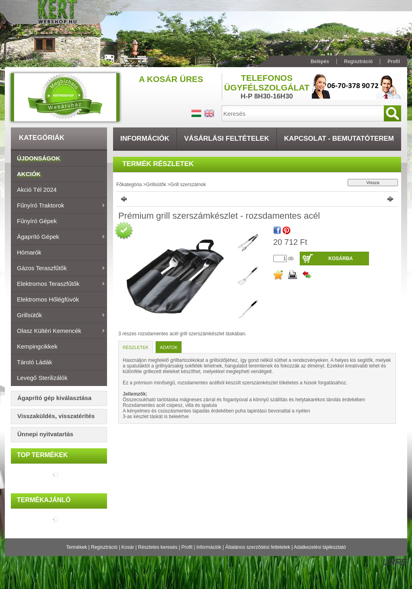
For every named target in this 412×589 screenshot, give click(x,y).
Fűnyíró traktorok (58, 206)
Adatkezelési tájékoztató (320, 547)
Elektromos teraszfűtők (58, 284)
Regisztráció (104, 547)
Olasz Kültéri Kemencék (58, 331)
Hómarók (29, 252)
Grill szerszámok (188, 184)
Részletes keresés (157, 547)
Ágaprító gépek (58, 237)
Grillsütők (58, 316)
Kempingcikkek (37, 346)
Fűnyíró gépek (37, 221)
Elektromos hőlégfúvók (48, 299)
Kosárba (340, 258)
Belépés (320, 61)
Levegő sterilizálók (42, 377)
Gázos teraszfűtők (58, 269)
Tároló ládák (34, 362)
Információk (208, 547)
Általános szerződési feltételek (257, 547)
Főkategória (129, 184)
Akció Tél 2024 (37, 189)
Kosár (128, 547)
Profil (186, 547)
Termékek (76, 547)
